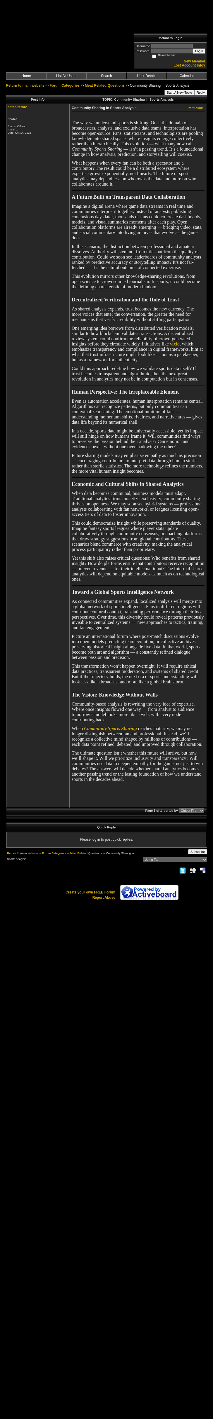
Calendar (187, 76)
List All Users (66, 76)
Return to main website (25, 85)
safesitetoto (17, 107)
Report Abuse (103, 898)
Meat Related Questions (105, 85)
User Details (146, 76)
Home (26, 76)
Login (199, 51)
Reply (201, 92)
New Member (194, 61)
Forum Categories (65, 85)
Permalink (195, 108)
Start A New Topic (179, 92)
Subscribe (197, 852)
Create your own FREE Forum (90, 892)
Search (106, 76)
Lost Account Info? (189, 65)
